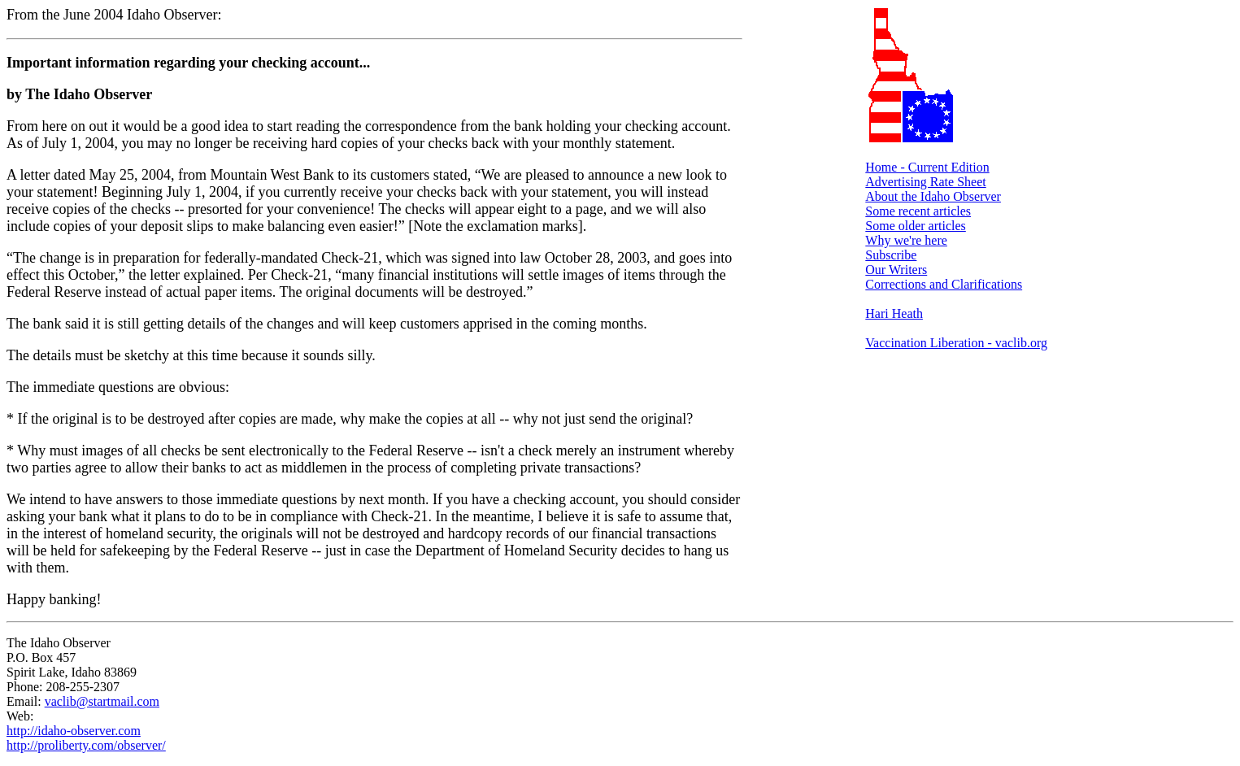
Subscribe (890, 255)
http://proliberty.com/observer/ (86, 745)
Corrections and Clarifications (943, 284)
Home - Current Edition (927, 167)
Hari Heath (894, 313)
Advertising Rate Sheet (925, 182)
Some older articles (915, 226)
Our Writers (896, 269)
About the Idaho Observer (933, 196)
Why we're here (906, 240)
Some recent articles (918, 211)
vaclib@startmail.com (102, 701)
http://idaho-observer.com (74, 731)
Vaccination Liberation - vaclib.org (956, 343)
